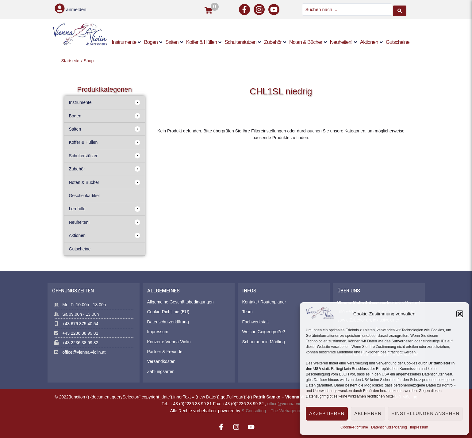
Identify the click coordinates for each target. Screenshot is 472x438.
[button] (460, 314)
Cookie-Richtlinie (354, 427)
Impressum (419, 427)
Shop (89, 60)
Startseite (70, 60)
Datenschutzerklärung (389, 427)
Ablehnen (368, 413)
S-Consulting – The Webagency (271, 410)
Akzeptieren (326, 413)
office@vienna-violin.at (289, 403)
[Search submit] (399, 9)
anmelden (76, 9)
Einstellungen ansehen (425, 413)
